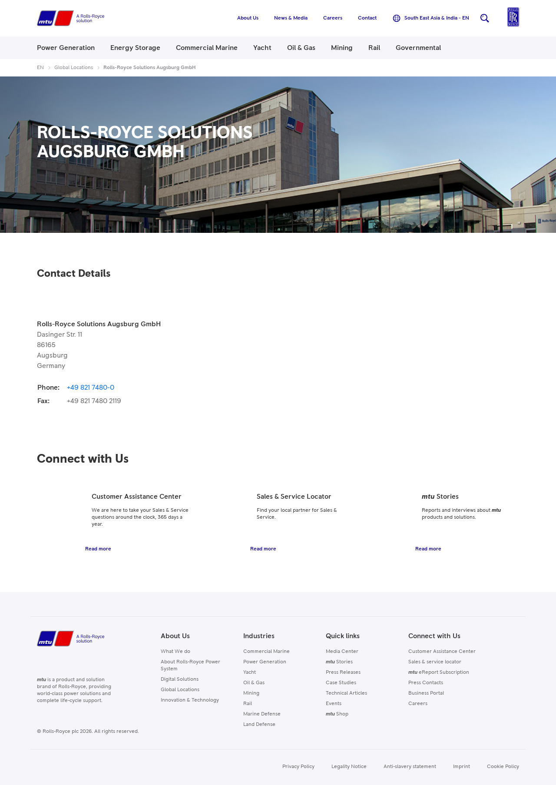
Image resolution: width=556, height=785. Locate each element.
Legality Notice (349, 766)
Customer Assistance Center (442, 651)
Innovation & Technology (190, 700)
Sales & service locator (434, 662)
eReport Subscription (438, 672)
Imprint (461, 766)
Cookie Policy (503, 766)
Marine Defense (262, 714)
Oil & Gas (254, 683)
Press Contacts (425, 683)
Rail (247, 703)
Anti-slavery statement (410, 766)
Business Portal (426, 693)
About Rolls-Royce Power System (190, 665)
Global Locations (180, 689)
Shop (337, 714)
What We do (175, 651)
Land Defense (259, 724)
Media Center (342, 651)
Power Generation (264, 662)
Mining (251, 693)
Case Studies (341, 683)
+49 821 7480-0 (90, 387)
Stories (339, 662)
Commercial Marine (266, 651)
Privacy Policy (298, 766)
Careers (417, 703)
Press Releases (343, 672)
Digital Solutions (180, 679)
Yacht (249, 672)
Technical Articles (346, 693)
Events (333, 703)
